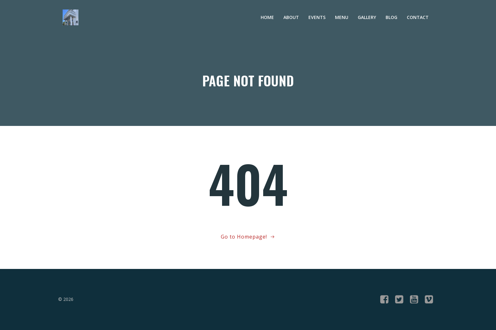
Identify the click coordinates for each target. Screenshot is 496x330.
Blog (391, 17)
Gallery (367, 17)
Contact (418, 17)
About (291, 17)
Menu (341, 17)
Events (317, 17)
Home (267, 17)
